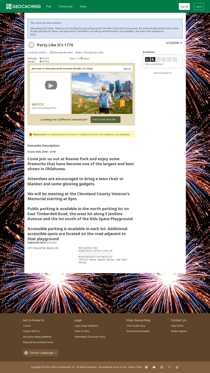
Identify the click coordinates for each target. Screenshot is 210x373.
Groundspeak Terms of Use (113, 367)
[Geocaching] (23, 6)
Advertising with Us (162, 73)
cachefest (42, 52)
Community (65, 6)
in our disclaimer (121, 134)
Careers (27, 325)
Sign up (184, 6)
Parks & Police (82, 331)
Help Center (177, 325)
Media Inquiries (179, 331)
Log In (198, 6)
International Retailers (138, 331)
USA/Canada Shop (136, 325)
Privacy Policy (135, 367)
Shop (83, 6)
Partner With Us (31, 331)
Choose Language (40, 353)
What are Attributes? (154, 64)
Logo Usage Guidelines (86, 325)
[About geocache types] (31, 45)
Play (48, 6)
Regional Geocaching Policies (38, 342)
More (33, 34)
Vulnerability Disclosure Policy (90, 336)
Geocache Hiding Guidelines (37, 336)
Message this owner (63, 52)
